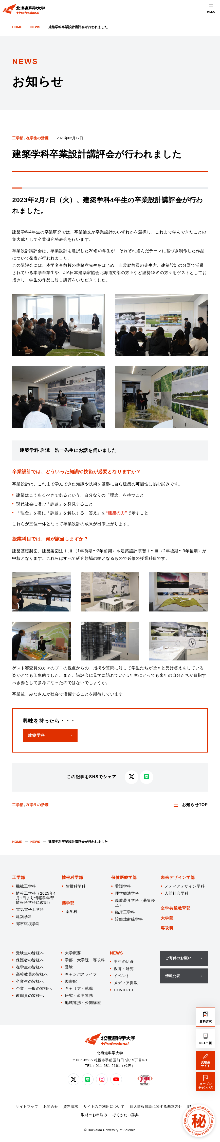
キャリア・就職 (79, 988)
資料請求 (70, 1106)
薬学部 (68, 903)
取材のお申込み (94, 1115)
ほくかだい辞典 (126, 1115)
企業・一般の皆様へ (34, 988)
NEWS (116, 953)
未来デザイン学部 (178, 877)
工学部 (17, 138)
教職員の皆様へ (30, 995)
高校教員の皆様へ (32, 974)
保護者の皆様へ (30, 960)
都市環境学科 (28, 924)
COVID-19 (123, 990)
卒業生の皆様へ (30, 981)
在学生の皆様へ (30, 967)
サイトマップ (27, 1106)
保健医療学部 (124, 877)
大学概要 (73, 953)
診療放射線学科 (129, 919)
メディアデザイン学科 (184, 886)
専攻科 (167, 928)
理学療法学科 (127, 893)
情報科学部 (72, 877)
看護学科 (123, 886)
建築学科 (24, 916)
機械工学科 (26, 886)
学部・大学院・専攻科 (85, 960)
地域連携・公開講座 (83, 1002)
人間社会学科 (176, 893)
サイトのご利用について (104, 1106)
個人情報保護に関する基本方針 (156, 1106)
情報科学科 (76, 886)
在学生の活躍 (37, 138)
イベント (122, 976)
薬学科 (72, 911)
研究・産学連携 (79, 995)
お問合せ (50, 1106)
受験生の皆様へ (30, 953)
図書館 (71, 981)
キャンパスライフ (81, 974)
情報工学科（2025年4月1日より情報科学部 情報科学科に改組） (36, 898)
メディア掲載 (126, 983)
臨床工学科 (125, 912)
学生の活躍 (124, 961)
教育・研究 (124, 968)
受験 (69, 967)
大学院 (167, 918)
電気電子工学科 (30, 909)
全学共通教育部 (176, 908)
